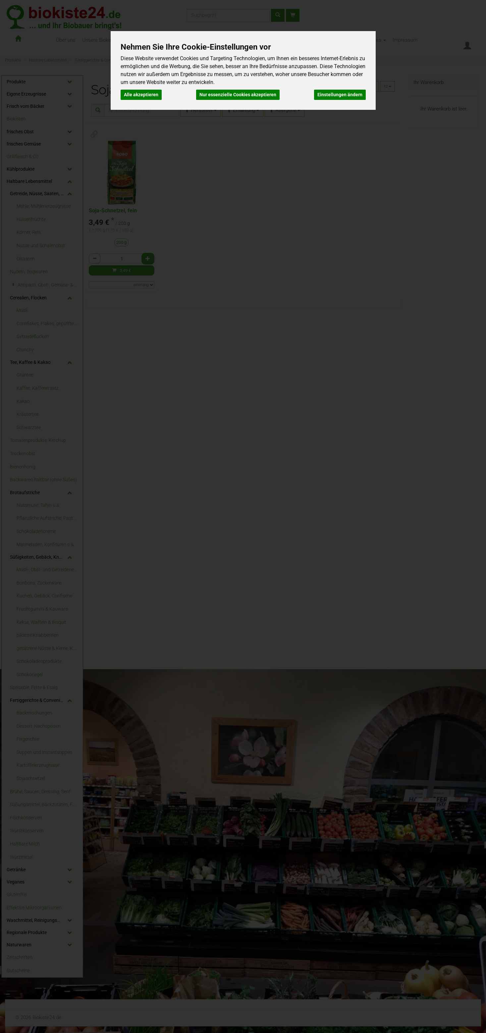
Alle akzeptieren (141, 94)
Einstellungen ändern (339, 94)
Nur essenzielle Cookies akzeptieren (237, 94)
